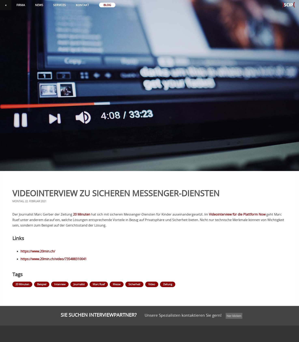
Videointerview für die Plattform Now (237, 214)
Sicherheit (134, 284)
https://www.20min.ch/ (37, 251)
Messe (116, 284)
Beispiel (41, 284)
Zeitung (167, 284)
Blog (107, 5)
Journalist (79, 284)
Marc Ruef (99, 284)
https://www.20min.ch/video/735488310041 (53, 259)
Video (151, 284)
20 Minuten (81, 214)
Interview (60, 284)
